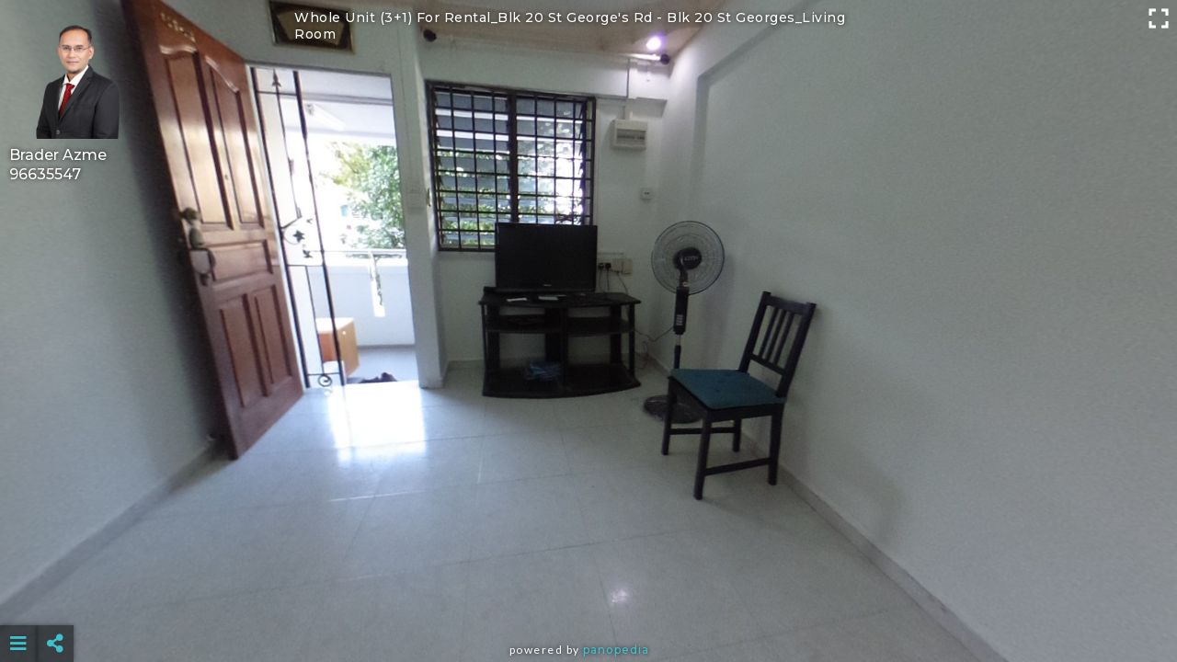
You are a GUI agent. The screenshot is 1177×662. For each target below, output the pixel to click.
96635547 (45, 174)
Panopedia (616, 649)
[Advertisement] (588, 597)
